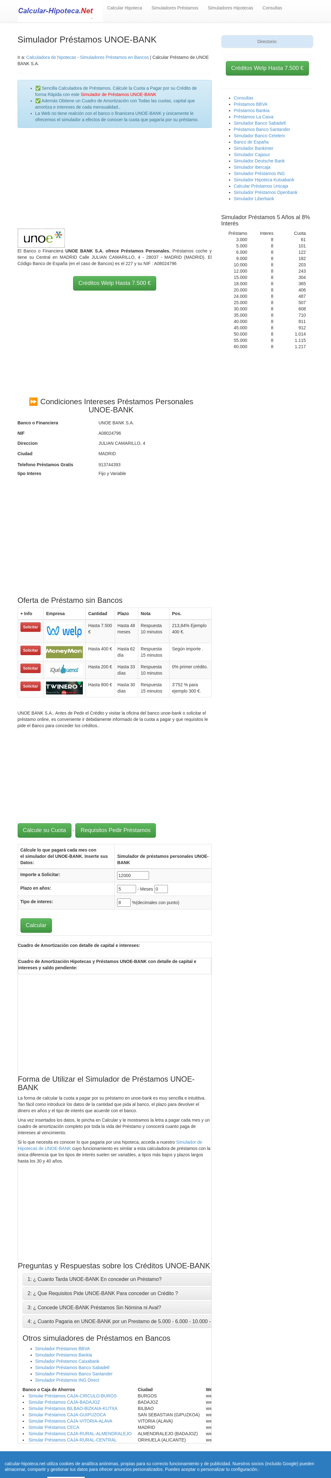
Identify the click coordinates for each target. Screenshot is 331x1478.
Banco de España (251, 141)
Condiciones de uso (259, 1459)
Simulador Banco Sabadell (260, 123)
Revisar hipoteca (220, 1459)
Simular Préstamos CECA (54, 1427)
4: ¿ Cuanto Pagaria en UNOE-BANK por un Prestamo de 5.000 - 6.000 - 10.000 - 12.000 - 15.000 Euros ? (147, 1321)
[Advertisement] (115, 178)
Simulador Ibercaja (252, 167)
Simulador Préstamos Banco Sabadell (72, 1367)
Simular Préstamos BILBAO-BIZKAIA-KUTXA (73, 1408)
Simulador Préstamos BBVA (62, 1348)
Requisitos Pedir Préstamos (116, 830)
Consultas (272, 7)
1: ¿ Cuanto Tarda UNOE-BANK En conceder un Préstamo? (95, 1279)
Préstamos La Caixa (253, 116)
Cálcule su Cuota (44, 830)
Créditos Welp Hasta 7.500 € (114, 283)
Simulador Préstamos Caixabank (67, 1361)
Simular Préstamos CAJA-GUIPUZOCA (67, 1414)
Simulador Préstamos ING (259, 173)
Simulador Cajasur (252, 154)
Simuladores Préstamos (174, 7)
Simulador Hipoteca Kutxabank (264, 179)
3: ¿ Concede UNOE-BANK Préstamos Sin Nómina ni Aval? (94, 1307)
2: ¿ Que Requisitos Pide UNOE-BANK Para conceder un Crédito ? (103, 1293)
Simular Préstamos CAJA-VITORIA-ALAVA (70, 1421)
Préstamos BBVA (250, 104)
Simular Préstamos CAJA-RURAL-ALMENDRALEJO (80, 1433)
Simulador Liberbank (254, 198)
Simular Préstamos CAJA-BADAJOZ (64, 1402)
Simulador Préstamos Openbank (265, 192)
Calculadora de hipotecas (51, 57)
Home (140, 1459)
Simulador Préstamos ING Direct (67, 1380)
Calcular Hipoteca (124, 7)
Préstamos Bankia (252, 110)
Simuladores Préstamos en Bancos (114, 57)
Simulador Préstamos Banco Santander (74, 1373)
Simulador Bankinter (253, 148)
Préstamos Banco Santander (262, 129)
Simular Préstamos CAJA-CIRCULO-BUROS (73, 1395)
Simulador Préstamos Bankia (63, 1354)
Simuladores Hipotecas (230, 7)
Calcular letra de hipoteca (175, 1459)
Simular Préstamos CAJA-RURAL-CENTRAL (73, 1439)
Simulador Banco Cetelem (259, 135)
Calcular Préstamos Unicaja (261, 186)
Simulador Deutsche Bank (259, 160)
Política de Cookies (127, 1465)
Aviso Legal (293, 1459)
